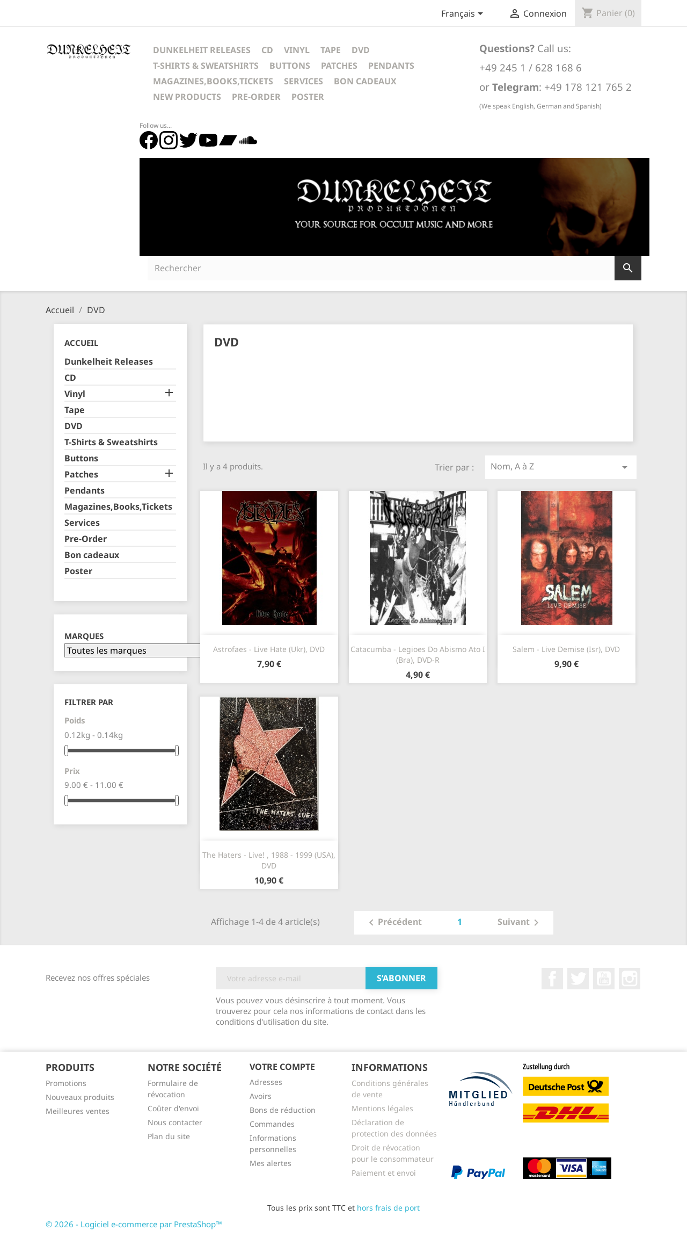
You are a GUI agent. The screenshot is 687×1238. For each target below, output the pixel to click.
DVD (361, 50)
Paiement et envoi (384, 1173)
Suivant (520, 922)
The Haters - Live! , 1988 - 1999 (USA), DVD (268, 860)
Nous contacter (175, 1122)
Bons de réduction (283, 1110)
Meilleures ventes (77, 1111)
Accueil (81, 342)
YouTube (604, 978)
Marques (84, 636)
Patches (339, 65)
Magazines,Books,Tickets (213, 81)
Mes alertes (270, 1163)
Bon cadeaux (365, 81)
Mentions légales (382, 1108)
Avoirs (261, 1096)
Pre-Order (256, 97)
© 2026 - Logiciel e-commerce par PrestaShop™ (134, 1224)
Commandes (272, 1124)
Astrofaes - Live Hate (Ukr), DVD (269, 649)
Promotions (66, 1083)
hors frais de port (388, 1208)
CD (267, 50)
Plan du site (169, 1136)
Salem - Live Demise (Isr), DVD (566, 649)
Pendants (391, 65)
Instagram (629, 978)
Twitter (578, 978)
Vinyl (297, 50)
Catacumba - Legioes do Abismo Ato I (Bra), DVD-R (417, 654)
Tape (330, 50)
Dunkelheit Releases (202, 50)
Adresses (266, 1082)
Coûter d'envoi (173, 1108)
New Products (187, 97)
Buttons (289, 65)
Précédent (393, 922)
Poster (307, 97)
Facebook (552, 978)
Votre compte (282, 1067)
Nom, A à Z (561, 467)
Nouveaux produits (80, 1097)
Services (303, 81)
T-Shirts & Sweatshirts (206, 65)
